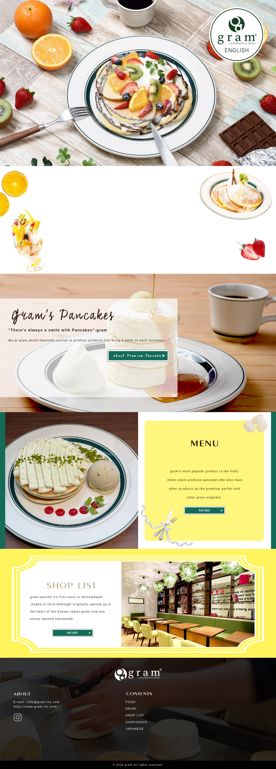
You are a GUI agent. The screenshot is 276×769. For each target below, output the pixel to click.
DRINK (131, 708)
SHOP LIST (135, 715)
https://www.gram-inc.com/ (35, 706)
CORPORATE (137, 722)
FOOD (131, 702)
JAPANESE (135, 728)
